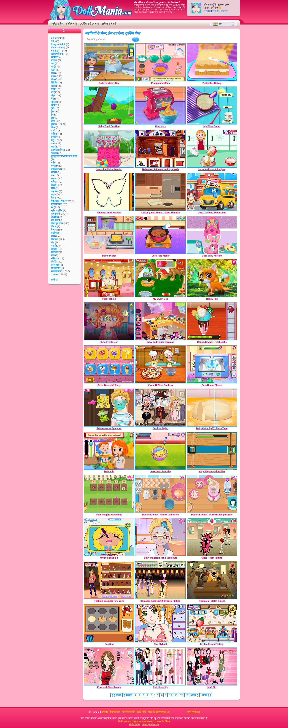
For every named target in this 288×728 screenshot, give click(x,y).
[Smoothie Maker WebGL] (109, 149)
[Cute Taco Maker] (160, 235)
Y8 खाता (55, 50)
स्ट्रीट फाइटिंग (56, 210)
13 (186, 695)
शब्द (53, 236)
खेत (52, 242)
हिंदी (217, 24)
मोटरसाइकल (56, 204)
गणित (53, 89)
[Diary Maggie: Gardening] (109, 494)
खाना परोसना (57, 54)
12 (181, 695)
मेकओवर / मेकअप (59, 201)
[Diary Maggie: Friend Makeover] (160, 537)
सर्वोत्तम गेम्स (71, 23)
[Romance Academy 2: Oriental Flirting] (160, 580)
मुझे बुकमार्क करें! (108, 23)
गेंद (52, 98)
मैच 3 (53, 197)
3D (52, 41)
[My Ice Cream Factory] (212, 623)
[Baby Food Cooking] (109, 105)
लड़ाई (53, 146)
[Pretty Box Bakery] (212, 62)
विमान (53, 226)
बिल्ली (53, 185)
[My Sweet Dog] (160, 278)
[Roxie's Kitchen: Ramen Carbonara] (160, 494)
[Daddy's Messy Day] (109, 62)
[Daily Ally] (109, 451)
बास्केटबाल (56, 169)
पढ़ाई (53, 245)
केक (53, 73)
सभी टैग (54, 279)
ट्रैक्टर (53, 111)
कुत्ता (53, 70)
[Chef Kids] (160, 105)
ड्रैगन (53, 121)
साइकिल (54, 252)
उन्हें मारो (54, 191)
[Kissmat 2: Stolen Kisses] (212, 580)
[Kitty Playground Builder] (212, 451)
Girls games (124, 721)
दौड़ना (53, 95)
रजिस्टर (224, 11)
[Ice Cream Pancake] (160, 451)
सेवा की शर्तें (115, 712)
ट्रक (52, 108)
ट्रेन (52, 114)
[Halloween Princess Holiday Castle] (160, 149)
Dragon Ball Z (58, 44)
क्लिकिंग (54, 82)
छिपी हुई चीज (57, 223)
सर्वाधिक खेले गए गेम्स (89, 23)
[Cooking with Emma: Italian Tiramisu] (160, 192)
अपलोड (104, 712)
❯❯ (206, 695)
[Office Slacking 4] (109, 537)
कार (52, 63)
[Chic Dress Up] (160, 666)
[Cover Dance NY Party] (109, 364)
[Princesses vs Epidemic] (109, 408)
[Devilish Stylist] (160, 408)
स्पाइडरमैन (55, 268)
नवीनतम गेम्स (57, 23)
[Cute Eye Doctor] (109, 321)
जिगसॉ (54, 79)
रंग (52, 207)
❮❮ (116, 695)
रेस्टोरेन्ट (54, 217)
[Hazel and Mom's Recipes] (212, 149)
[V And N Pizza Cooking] (160, 364)
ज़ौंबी (53, 105)
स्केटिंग (54, 261)
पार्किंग (54, 133)
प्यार (53, 143)
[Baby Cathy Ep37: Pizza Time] (212, 408)
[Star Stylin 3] (160, 623)
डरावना (54, 178)
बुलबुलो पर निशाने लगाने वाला (64, 156)
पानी (53, 130)
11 (176, 695)
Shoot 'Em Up (58, 47)
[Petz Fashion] (109, 278)
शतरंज (54, 172)
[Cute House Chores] (212, 364)
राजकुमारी (55, 213)
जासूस (54, 101)
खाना (53, 86)
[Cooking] (109, 623)
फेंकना (54, 153)
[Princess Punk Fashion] (109, 192)
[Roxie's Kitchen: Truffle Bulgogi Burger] (212, 494)
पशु (52, 140)
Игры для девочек (143, 721)
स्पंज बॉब (55, 265)
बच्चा (53, 165)
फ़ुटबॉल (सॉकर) (58, 149)
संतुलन (54, 249)
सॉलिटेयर (55, 258)
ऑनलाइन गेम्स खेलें (150, 724)
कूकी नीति (141, 712)
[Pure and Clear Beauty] (109, 666)
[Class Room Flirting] (212, 537)
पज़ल (53, 76)
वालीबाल (55, 233)
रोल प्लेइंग (55, 220)
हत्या (53, 188)
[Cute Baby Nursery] (212, 235)
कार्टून (53, 66)
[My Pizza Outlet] (212, 105)
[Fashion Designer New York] (109, 580)
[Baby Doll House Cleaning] (160, 321)
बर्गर (53, 162)
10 (170, 695)
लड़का (53, 194)
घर (52, 92)
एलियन (54, 60)
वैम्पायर (54, 229)
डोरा (52, 117)
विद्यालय (54, 239)
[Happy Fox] (212, 278)
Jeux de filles (163, 721)
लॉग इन (215, 11)
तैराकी (53, 137)
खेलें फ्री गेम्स (134, 724)
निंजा (53, 127)
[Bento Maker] (109, 235)
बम (52, 175)
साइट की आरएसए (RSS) (159, 712)
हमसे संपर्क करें (193, 712)
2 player (55, 38)
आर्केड (53, 57)
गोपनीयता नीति (128, 712)
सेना (53, 255)
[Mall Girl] (212, 666)
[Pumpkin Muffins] (160, 62)
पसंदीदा (207, 11)
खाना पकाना (56, 271)
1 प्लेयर (54, 274)
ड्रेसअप (54, 124)
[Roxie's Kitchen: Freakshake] (212, 321)
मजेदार (54, 181)
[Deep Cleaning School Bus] (212, 192)
